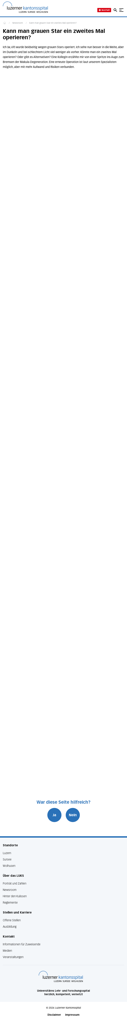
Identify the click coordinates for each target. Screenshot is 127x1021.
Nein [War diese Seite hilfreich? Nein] (73, 815)
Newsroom (17, 23)
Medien (7, 950)
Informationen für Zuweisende (21, 944)
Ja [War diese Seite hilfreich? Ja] (54, 815)
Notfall (104, 10)
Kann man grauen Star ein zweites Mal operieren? (53, 23)
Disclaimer (54, 1014)
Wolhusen (9, 866)
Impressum (72, 1014)
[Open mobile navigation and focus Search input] (116, 10)
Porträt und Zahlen (14, 883)
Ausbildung (9, 926)
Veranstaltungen (13, 957)
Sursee (7, 859)
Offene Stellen (12, 920)
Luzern (7, 853)
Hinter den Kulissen (15, 896)
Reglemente (10, 902)
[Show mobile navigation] (121, 10)
